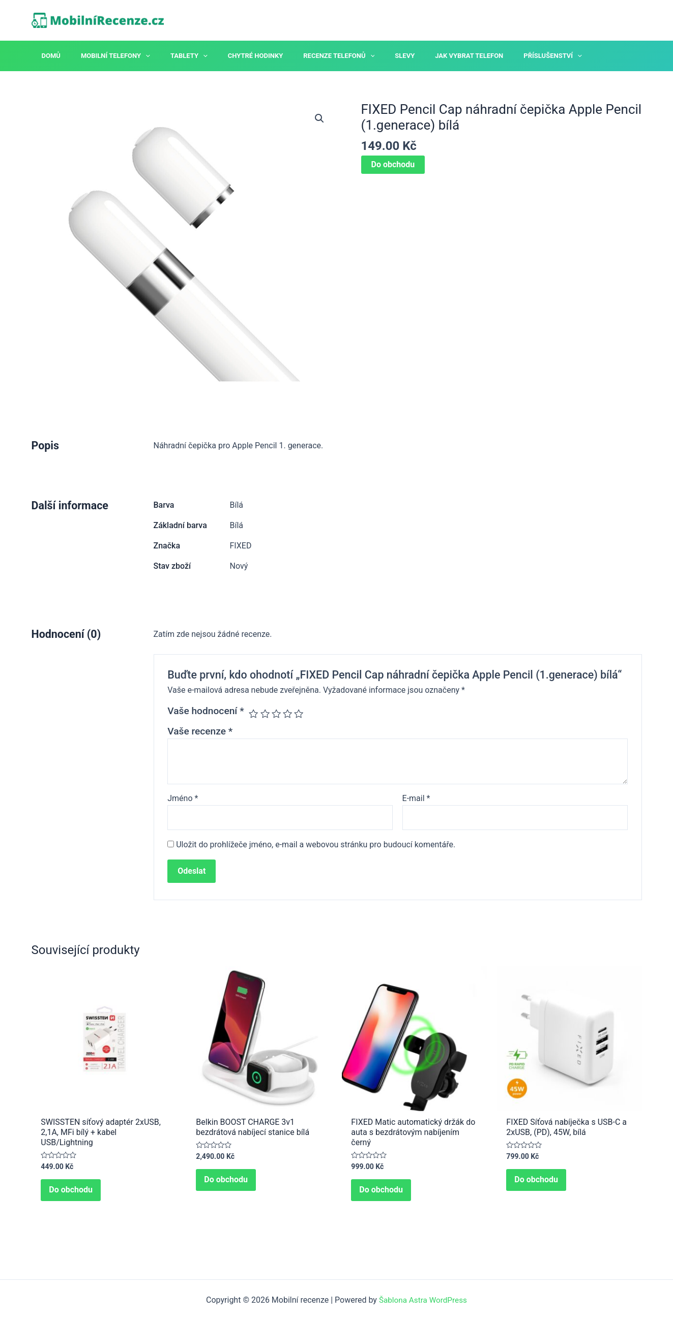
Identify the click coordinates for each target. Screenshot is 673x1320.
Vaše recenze (199, 731)
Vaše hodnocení (205, 711)
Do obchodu (393, 164)
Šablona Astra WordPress (423, 1300)
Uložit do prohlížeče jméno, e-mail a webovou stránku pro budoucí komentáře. (315, 846)
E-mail (416, 798)
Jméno (182, 798)
